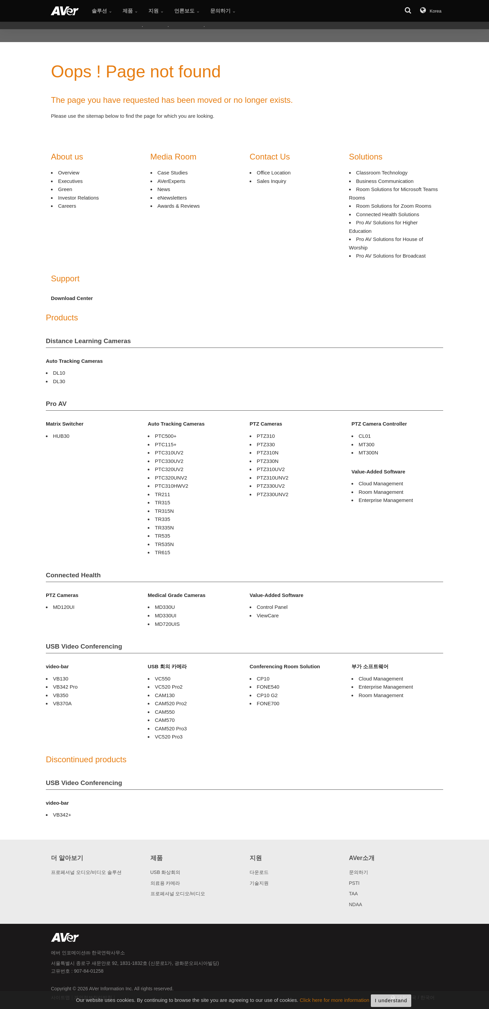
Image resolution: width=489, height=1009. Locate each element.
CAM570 (165, 720)
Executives (70, 181)
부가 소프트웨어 (369, 666)
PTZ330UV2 (271, 486)
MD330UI (165, 615)
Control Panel (272, 607)
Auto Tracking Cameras (74, 361)
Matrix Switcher (65, 424)
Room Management (381, 492)
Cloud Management (381, 483)
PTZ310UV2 (271, 469)
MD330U (165, 607)
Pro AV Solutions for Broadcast (391, 256)
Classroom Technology (382, 172)
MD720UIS (167, 624)
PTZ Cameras (266, 424)
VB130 (60, 678)
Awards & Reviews (179, 206)
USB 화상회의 (165, 872)
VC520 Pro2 (169, 687)
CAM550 (165, 712)
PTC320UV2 (169, 469)
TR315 (162, 502)
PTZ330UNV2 (272, 494)
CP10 (263, 678)
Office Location (274, 172)
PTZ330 (266, 444)
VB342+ (62, 815)
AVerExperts (171, 181)
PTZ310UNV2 (272, 478)
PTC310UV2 (169, 452)
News (164, 189)
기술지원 (259, 883)
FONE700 (268, 703)
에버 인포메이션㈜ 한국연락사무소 (88, 952)
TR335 (162, 519)
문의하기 (358, 872)
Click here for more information (334, 1005)
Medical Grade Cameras (176, 595)
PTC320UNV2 (171, 478)
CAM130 (165, 695)
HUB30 (61, 436)
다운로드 (259, 872)
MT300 (367, 444)
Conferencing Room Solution (285, 666)
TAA (353, 893)
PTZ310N (267, 452)
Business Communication (385, 181)
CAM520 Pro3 (171, 728)
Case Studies (173, 172)
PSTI (354, 883)
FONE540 (268, 687)
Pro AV (56, 403)
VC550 (162, 678)
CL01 (365, 436)
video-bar (57, 666)
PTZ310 (266, 436)
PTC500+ (166, 436)
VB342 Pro (65, 687)
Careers (67, 206)
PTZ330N (267, 461)
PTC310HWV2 (171, 486)
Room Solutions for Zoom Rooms (394, 206)
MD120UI (63, 607)
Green (65, 189)
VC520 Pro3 (169, 737)
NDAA (355, 904)
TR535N (164, 544)
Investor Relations (78, 198)
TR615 (162, 552)
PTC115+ (166, 444)
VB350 (60, 695)
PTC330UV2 (169, 461)
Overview (68, 172)
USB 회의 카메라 (167, 666)
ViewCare (268, 615)
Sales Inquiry (271, 181)
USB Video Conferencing (84, 646)
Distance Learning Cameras (88, 340)
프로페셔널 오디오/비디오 (177, 893)
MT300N (368, 452)
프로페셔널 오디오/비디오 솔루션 (86, 872)
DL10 (59, 373)
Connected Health (73, 575)
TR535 (162, 536)
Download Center (72, 298)
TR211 (162, 494)
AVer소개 (362, 858)
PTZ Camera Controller (379, 424)
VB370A (62, 703)
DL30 (59, 381)
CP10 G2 (267, 695)
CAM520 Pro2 (171, 703)
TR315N (164, 511)
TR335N (164, 527)
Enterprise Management (386, 500)
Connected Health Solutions (387, 214)
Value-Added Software (378, 471)
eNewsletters (172, 198)
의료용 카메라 (165, 883)
